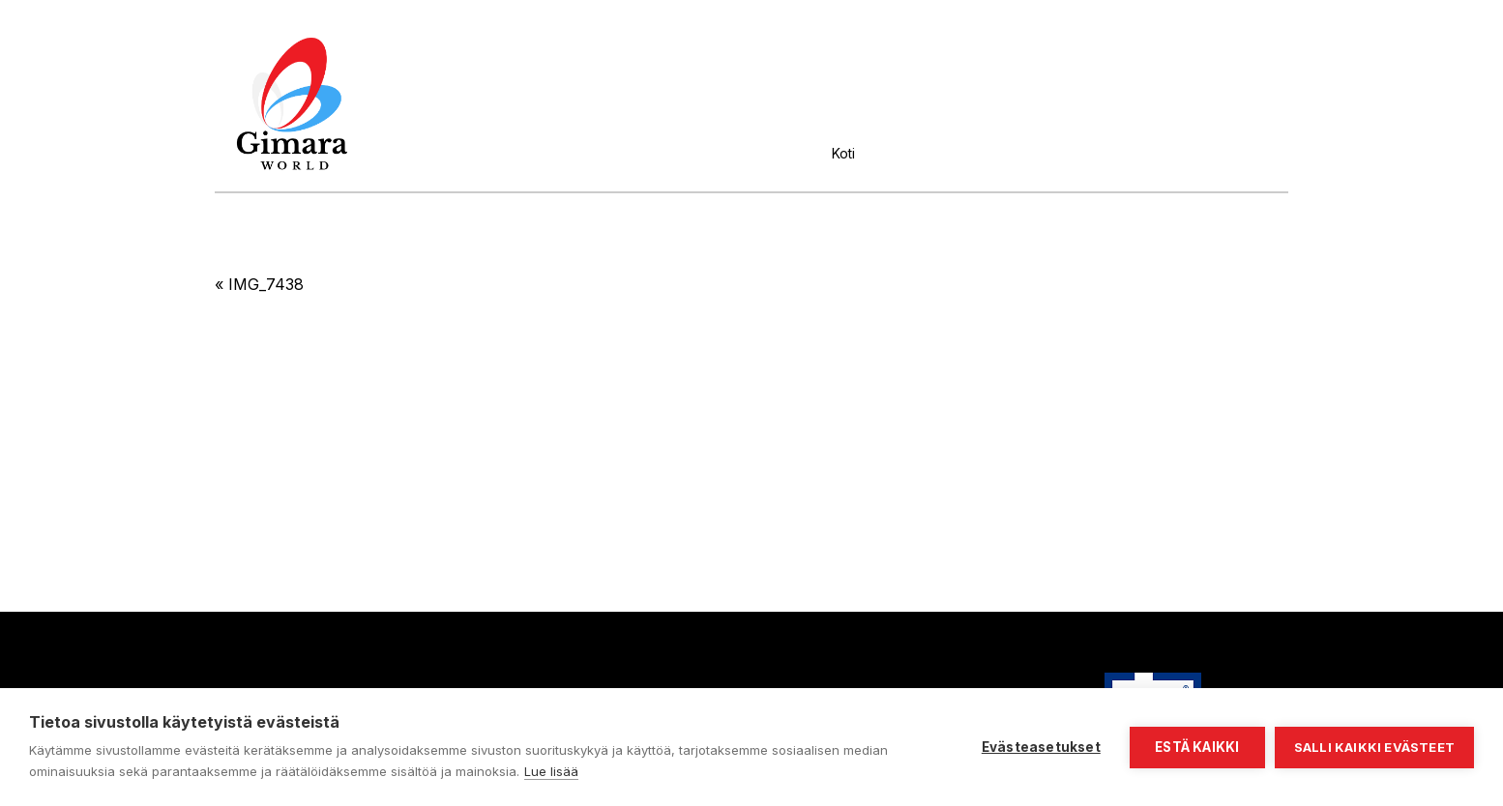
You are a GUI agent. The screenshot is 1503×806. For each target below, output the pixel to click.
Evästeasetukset (1041, 747)
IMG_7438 (266, 284)
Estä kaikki (1197, 747)
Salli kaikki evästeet (1374, 747)
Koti (843, 153)
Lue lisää (551, 771)
